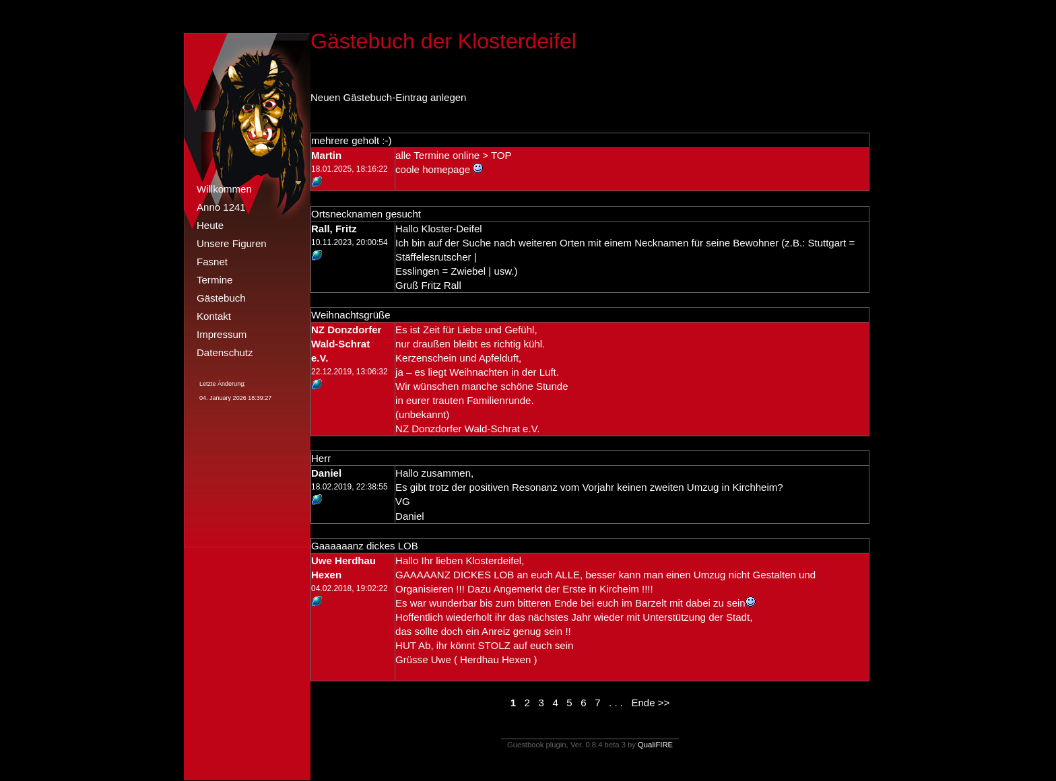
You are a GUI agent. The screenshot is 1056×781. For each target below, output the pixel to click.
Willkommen (224, 189)
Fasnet (212, 261)
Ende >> (650, 702)
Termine (214, 279)
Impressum (221, 334)
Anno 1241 (221, 207)
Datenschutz (225, 352)
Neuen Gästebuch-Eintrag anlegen (388, 97)
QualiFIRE (655, 745)
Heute (210, 225)
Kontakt (214, 316)
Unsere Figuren (232, 243)
